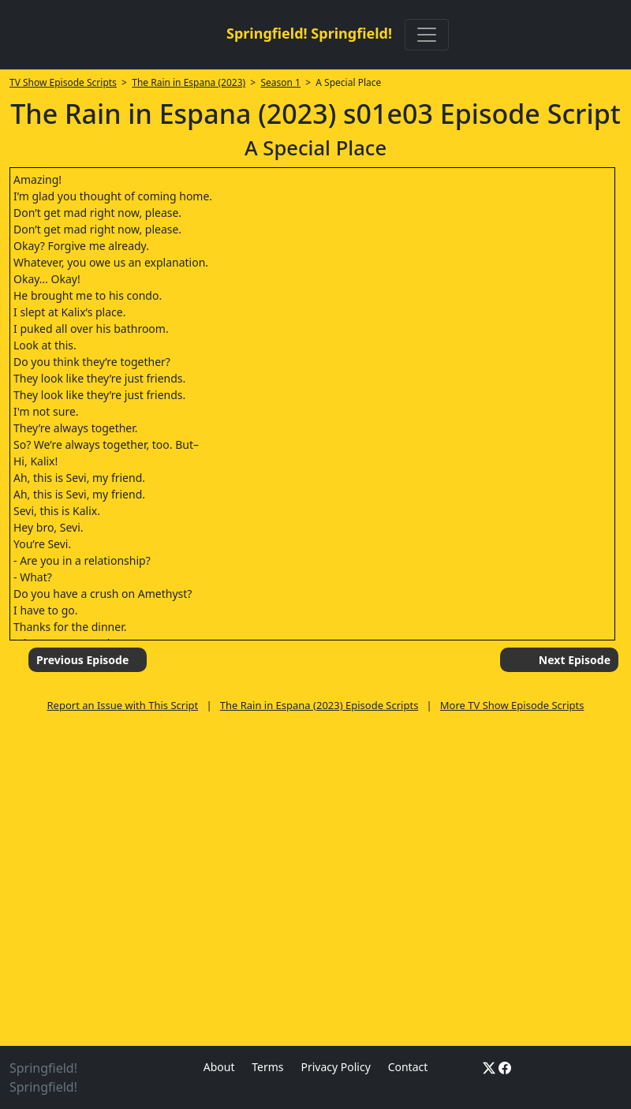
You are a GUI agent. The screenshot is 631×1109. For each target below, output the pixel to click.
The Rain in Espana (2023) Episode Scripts (319, 705)
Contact (408, 1066)
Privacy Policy (335, 1066)
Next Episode (574, 659)
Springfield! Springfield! (309, 33)
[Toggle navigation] (427, 34)
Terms (267, 1066)
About (219, 1066)
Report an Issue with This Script (123, 705)
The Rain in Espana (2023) (188, 82)
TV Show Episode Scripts (63, 82)
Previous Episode (82, 659)
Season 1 (280, 82)
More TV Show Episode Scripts (512, 705)
